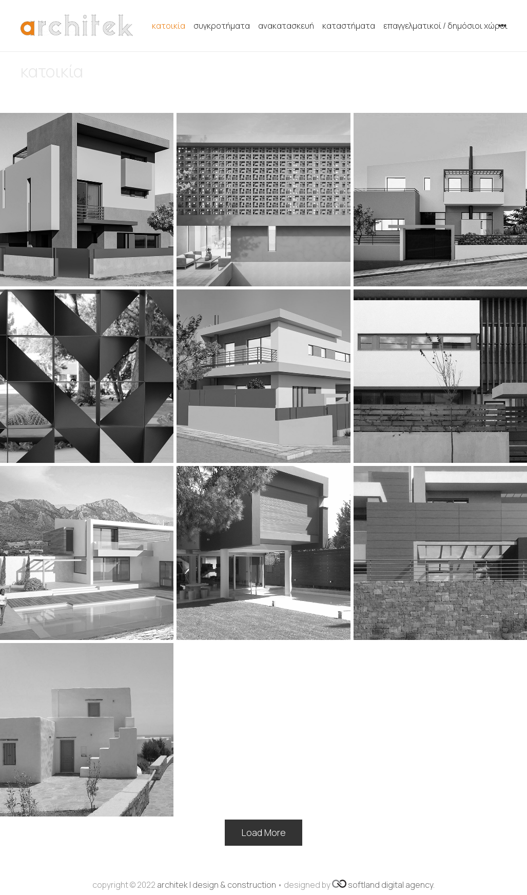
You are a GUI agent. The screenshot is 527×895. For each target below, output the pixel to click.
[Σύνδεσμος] (77, 25)
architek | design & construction (216, 884)
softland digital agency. (391, 884)
